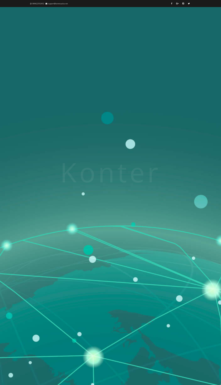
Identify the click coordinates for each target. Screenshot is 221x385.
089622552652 (38, 3)
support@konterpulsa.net (58, 3)
